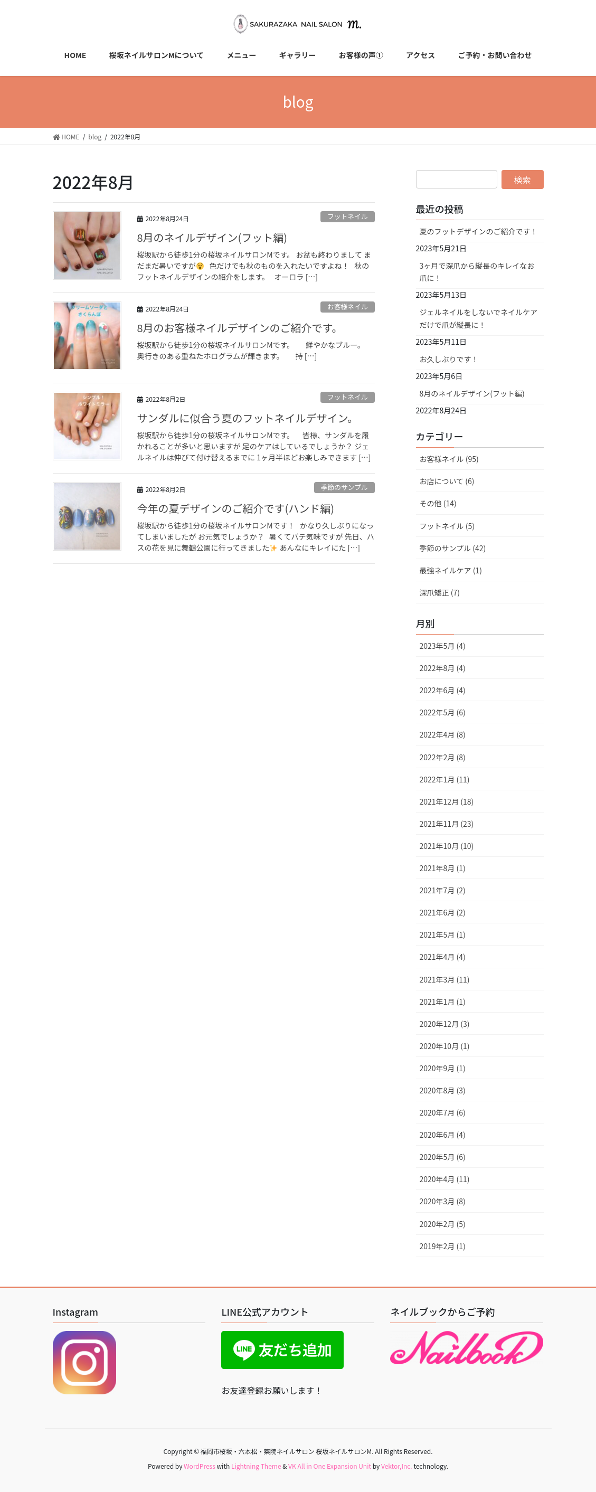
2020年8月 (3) (443, 1090)
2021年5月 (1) (443, 934)
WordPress (199, 1465)
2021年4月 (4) (443, 956)
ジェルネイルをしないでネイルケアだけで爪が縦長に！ (479, 318)
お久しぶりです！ (449, 359)
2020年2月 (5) (443, 1224)
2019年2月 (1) (443, 1246)
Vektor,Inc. (396, 1465)
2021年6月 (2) (443, 912)
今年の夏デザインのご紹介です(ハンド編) (236, 508)
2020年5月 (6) (443, 1156)
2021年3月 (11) (445, 979)
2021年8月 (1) (443, 868)
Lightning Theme (256, 1465)
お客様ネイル (347, 306)
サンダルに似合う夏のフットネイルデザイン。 (247, 418)
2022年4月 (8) (443, 734)
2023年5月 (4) (443, 645)
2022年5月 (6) (443, 712)
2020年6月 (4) (443, 1134)
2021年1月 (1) (443, 1001)
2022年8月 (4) (443, 668)
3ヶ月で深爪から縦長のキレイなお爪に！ (477, 271)
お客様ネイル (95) (449, 459)
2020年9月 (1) (443, 1068)
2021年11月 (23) (447, 823)
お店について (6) (447, 481)
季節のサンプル (344, 487)
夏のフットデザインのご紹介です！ (479, 231)
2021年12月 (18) (447, 801)
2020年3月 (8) (443, 1201)
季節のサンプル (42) (453, 548)
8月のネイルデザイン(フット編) (212, 237)
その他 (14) (438, 503)
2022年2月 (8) (443, 757)
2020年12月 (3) (445, 1023)
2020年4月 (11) (445, 1179)
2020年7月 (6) (443, 1112)
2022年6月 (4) (443, 690)
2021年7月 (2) (443, 890)
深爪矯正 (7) (440, 592)
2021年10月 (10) (447, 846)
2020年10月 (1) (445, 1046)
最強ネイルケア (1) (451, 570)
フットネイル (347, 216)
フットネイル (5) (447, 526)
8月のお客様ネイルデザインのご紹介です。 (240, 327)
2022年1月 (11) (445, 779)
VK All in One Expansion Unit (329, 1465)
